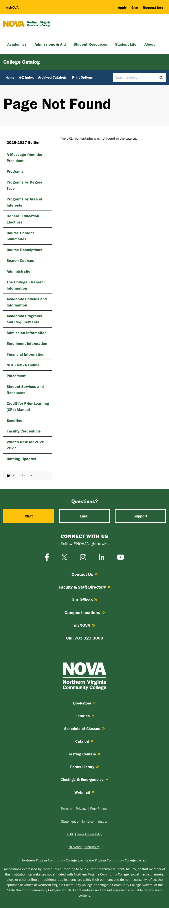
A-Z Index (26, 77)
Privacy (81, 808)
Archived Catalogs (52, 77)
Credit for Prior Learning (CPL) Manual (28, 406)
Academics (17, 44)
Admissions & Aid (50, 44)
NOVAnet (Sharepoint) (85, 847)
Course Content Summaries (20, 235)
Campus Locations (84, 612)
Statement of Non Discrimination (84, 821)
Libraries (84, 715)
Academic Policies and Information (27, 302)
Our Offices (84, 599)
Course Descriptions (24, 249)
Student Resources (90, 44)
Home (10, 77)
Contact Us (85, 574)
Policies (66, 808)
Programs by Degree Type (24, 185)
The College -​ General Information (26, 285)
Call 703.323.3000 (84, 638)
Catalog (84, 741)
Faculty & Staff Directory (85, 587)
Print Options (82, 77)
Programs (15, 171)
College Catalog (21, 62)
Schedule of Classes (84, 728)
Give (134, 7)
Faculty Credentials (24, 431)
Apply (122, 7)
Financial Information (25, 354)
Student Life (125, 44)
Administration (20, 271)
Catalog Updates (21, 458)
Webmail (84, 792)
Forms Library (84, 766)
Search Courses (20, 260)
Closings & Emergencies (84, 779)
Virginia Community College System (121, 860)
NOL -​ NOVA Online (23, 365)
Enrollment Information (27, 343)
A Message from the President (24, 157)
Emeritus (14, 420)
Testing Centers (84, 754)
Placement (16, 375)
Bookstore (84, 703)
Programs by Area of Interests (24, 202)
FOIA (70, 834)
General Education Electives (23, 219)
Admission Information (27, 332)
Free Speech (99, 808)
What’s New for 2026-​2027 (26, 444)
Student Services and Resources (25, 389)
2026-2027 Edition (23, 142)
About (149, 44)
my (12, 7)
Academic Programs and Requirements (24, 318)
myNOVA (84, 625)
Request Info (153, 7)
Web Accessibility (89, 834)
